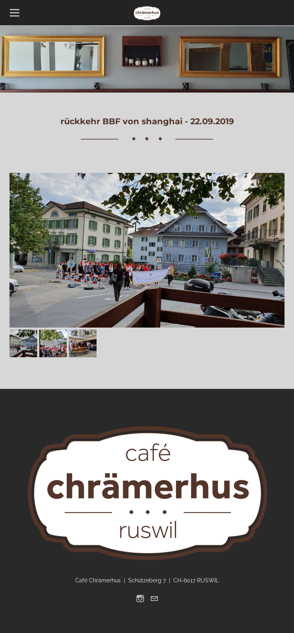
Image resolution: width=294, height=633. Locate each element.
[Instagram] (140, 598)
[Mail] (154, 598)
